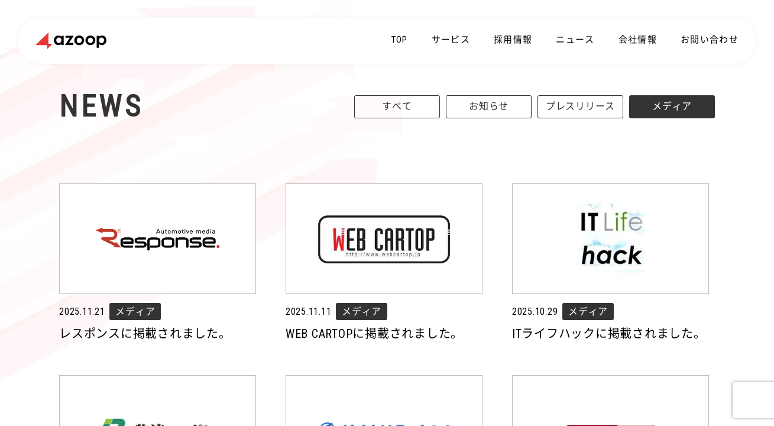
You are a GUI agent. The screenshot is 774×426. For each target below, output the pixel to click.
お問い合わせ (710, 39)
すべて (397, 106)
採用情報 (513, 39)
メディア (672, 106)
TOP (399, 39)
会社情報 (637, 39)
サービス (451, 39)
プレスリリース (580, 106)
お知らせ (489, 106)
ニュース (575, 39)
